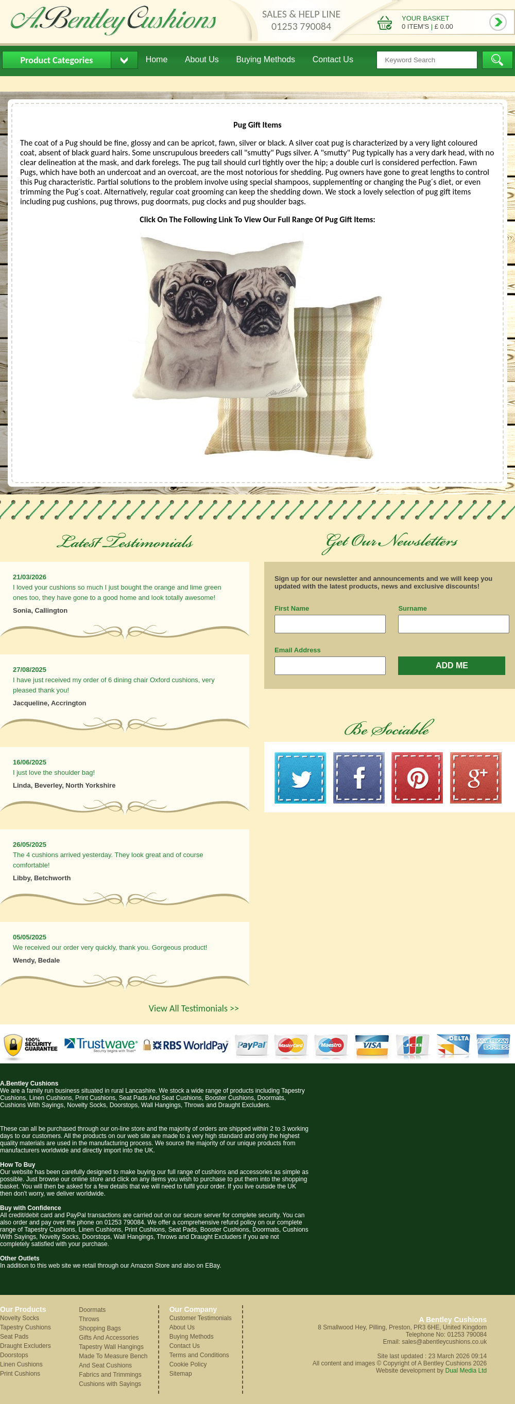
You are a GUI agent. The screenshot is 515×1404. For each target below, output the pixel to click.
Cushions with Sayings (110, 1384)
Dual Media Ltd (466, 1370)
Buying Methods (265, 59)
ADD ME (452, 665)
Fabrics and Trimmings (110, 1374)
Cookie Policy (188, 1364)
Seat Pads (14, 1336)
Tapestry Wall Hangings (111, 1346)
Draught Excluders (25, 1345)
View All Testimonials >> (194, 1008)
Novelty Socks (19, 1318)
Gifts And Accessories (109, 1337)
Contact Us (333, 59)
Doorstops (14, 1355)
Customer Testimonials (200, 1318)
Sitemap (180, 1373)
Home (157, 59)
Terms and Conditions (199, 1355)
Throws (89, 1319)
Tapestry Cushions (25, 1327)
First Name (291, 608)
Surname (412, 608)
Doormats (92, 1309)
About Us (202, 59)
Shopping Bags (100, 1328)
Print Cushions (20, 1373)
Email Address (297, 650)
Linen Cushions (21, 1364)
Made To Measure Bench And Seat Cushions (113, 1361)
